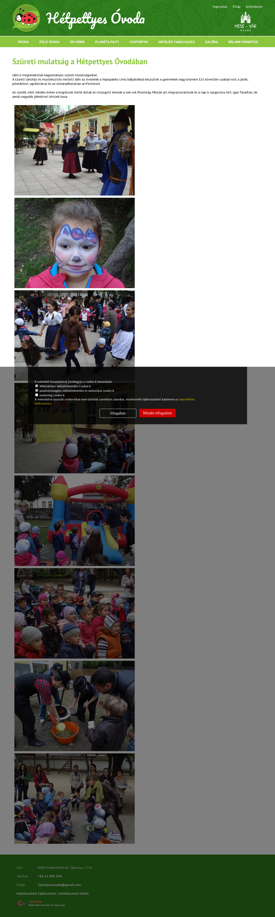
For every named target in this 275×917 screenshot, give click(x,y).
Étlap (237, 6)
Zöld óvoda (49, 42)
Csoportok (138, 42)
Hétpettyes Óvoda (95, 18)
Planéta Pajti (107, 42)
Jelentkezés (254, 6)
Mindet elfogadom (157, 413)
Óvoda (23, 42)
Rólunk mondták (243, 42)
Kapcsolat (220, 6)
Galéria (211, 42)
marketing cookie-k (50, 395)
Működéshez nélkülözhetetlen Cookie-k (63, 386)
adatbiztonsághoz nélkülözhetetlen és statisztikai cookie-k (74, 390)
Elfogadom (117, 413)
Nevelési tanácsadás (177, 42)
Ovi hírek (77, 42)
